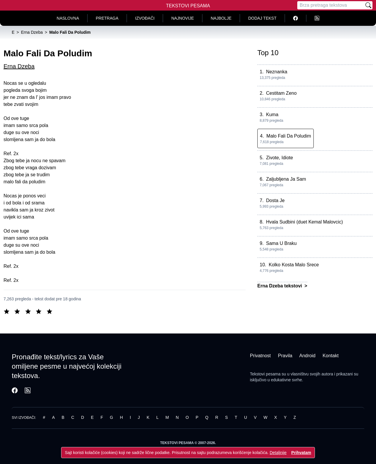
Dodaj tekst (262, 18)
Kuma (272, 114)
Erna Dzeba (19, 66)
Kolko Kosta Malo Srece (294, 264)
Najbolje (221, 18)
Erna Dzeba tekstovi (280, 285)
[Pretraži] (368, 5)
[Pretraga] (330, 5)
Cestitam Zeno (281, 93)
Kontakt (330, 355)
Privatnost (260, 355)
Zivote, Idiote (279, 157)
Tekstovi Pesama (188, 5)
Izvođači (145, 18)
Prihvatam (301, 452)
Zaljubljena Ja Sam (286, 179)
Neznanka (276, 71)
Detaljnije (278, 452)
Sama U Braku (281, 243)
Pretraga (107, 18)
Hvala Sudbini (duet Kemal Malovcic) (304, 221)
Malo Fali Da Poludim (288, 135)
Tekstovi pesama (265, 374)
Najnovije (182, 18)
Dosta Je (275, 200)
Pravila (285, 355)
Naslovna (68, 18)
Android (307, 355)
